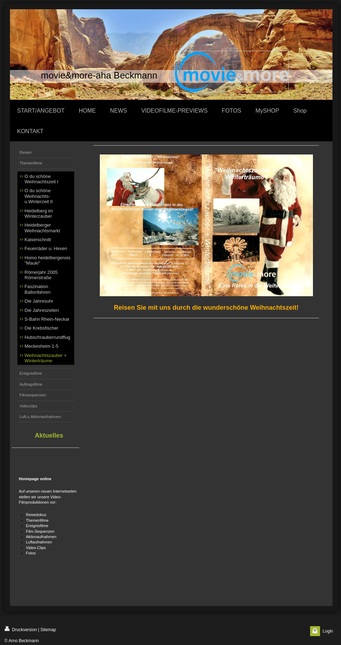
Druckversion (21, 629)
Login (328, 631)
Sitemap (48, 629)
